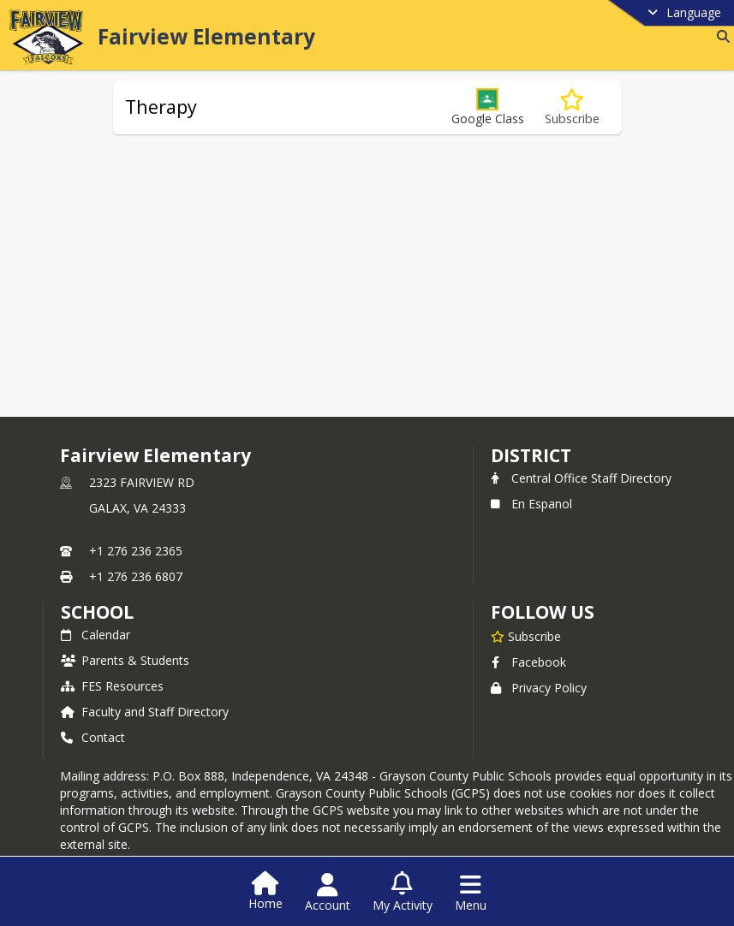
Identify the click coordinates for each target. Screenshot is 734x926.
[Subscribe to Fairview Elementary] (526, 635)
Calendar (95, 634)
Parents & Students (125, 660)
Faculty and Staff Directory (145, 711)
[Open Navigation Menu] (470, 892)
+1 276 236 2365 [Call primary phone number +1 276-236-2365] (135, 551)
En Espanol (531, 504)
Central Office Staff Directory (581, 478)
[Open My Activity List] (403, 892)
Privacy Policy (539, 688)
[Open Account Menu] (327, 892)
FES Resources (112, 686)
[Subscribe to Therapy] (572, 107)
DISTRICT (531, 455)
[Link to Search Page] (720, 36)
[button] (487, 107)
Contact (93, 737)
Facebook (528, 662)
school (97, 612)
